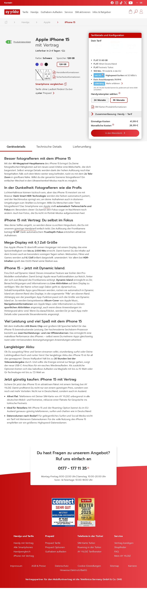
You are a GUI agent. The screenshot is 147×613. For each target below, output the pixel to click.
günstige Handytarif (25, 253)
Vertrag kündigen (123, 568)
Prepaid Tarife (52, 568)
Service (69, 12)
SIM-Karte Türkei (86, 568)
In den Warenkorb (114, 132)
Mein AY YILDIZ (122, 581)
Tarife (25, 12)
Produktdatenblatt (22, 77)
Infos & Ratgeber (102, 12)
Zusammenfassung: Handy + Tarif (113, 114)
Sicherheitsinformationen (68, 77)
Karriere (132, 591)
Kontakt (8, 2)
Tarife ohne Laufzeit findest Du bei (53, 91)
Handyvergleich (22, 576)
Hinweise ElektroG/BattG (73, 595)
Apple (47, 22)
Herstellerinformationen (67, 72)
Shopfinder (120, 572)
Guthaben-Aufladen (51, 12)
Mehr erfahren (113, 83)
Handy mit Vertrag (23, 568)
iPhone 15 (70, 22)
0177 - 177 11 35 (72, 493)
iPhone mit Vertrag (24, 581)
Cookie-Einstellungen (89, 591)
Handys (34, 12)
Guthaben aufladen (55, 576)
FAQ (116, 576)
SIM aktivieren (82, 12)
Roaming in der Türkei (89, 572)
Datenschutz (61, 591)
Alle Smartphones (23, 572)
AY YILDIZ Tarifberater (89, 576)
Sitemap (114, 591)
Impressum (16, 591)
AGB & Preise (38, 591)
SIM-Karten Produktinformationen (110, 106)
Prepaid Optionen (55, 572)
